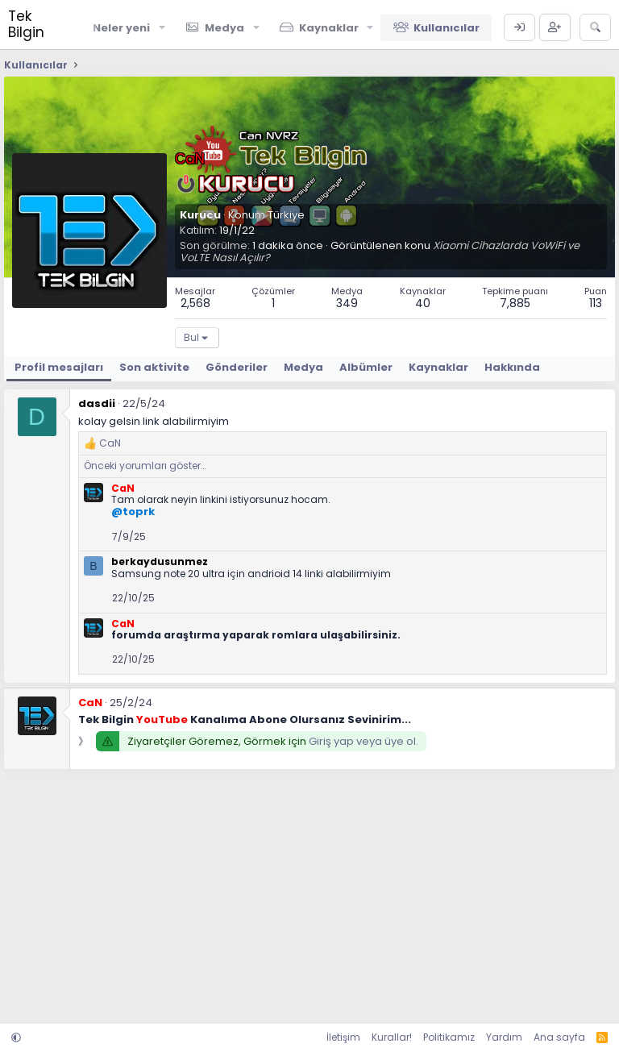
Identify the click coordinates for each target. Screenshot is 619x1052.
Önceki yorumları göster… (145, 465)
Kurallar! (392, 1037)
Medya (224, 27)
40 (422, 303)
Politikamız (449, 1037)
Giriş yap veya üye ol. (363, 741)
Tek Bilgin (26, 24)
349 (347, 303)
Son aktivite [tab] (154, 367)
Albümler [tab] (366, 367)
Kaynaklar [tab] (438, 367)
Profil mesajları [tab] (59, 367)
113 (595, 303)
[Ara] (595, 27)
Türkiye (286, 214)
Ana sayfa (559, 1037)
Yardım (504, 1037)
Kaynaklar (329, 27)
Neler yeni (121, 27)
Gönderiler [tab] (237, 367)
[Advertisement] (309, 895)
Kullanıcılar (446, 27)
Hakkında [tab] (512, 367)
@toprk (133, 511)
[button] (162, 27)
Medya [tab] (303, 367)
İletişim (343, 1037)
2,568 (195, 303)
